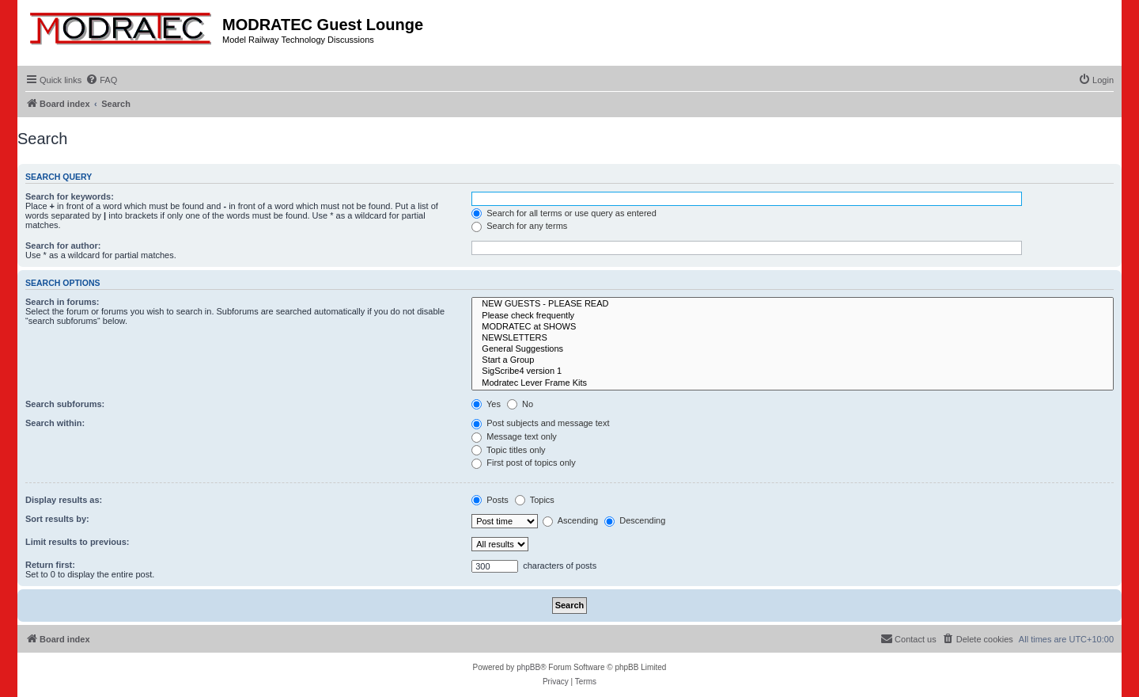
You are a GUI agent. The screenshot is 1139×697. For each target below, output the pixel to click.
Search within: (55, 423)
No (520, 404)
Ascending (570, 520)
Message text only (514, 436)
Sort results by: (57, 519)
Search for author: (62, 245)
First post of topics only (523, 462)
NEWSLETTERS (792, 338)
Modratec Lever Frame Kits (792, 383)
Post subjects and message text (540, 423)
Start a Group (792, 360)
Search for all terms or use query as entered (564, 213)
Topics (534, 500)
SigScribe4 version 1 (792, 371)
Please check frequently (792, 316)
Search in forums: (62, 302)
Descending (634, 520)
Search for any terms (519, 225)
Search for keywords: (69, 196)
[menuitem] (101, 80)
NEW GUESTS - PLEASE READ (792, 304)
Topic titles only (508, 450)
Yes (486, 404)
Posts (490, 500)
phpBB (528, 667)
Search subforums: (64, 404)
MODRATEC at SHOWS (792, 327)
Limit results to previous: (77, 542)
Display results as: (63, 500)
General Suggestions (792, 349)
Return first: (50, 564)
